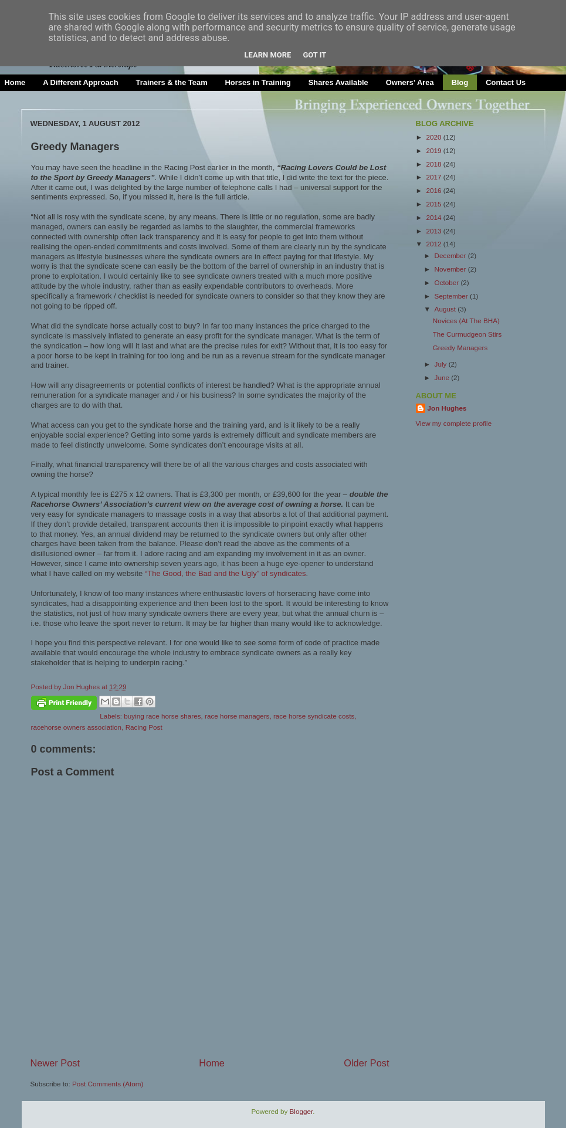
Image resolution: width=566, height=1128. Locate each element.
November (451, 269)
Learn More (268, 54)
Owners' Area (410, 82)
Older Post (366, 1063)
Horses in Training (258, 82)
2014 (434, 217)
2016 (434, 190)
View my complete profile (454, 423)
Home (212, 1063)
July (442, 364)
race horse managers (237, 716)
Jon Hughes (82, 686)
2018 (434, 164)
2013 (434, 231)
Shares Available (338, 82)
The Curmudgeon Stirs (467, 334)
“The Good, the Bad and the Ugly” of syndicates (225, 573)
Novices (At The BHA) (466, 320)
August (446, 309)
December (451, 255)
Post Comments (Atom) (107, 1084)
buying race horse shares (162, 716)
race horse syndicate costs (313, 716)
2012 (434, 244)
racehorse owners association (76, 727)
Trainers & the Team (172, 82)
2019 (434, 150)
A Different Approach (80, 82)
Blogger (301, 1111)
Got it (314, 54)
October (448, 282)
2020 (434, 137)
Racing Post (144, 727)
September (452, 296)
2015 (434, 204)
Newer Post (55, 1063)
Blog (460, 82)
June (443, 377)
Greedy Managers (460, 347)
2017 (434, 177)
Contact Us (506, 82)
